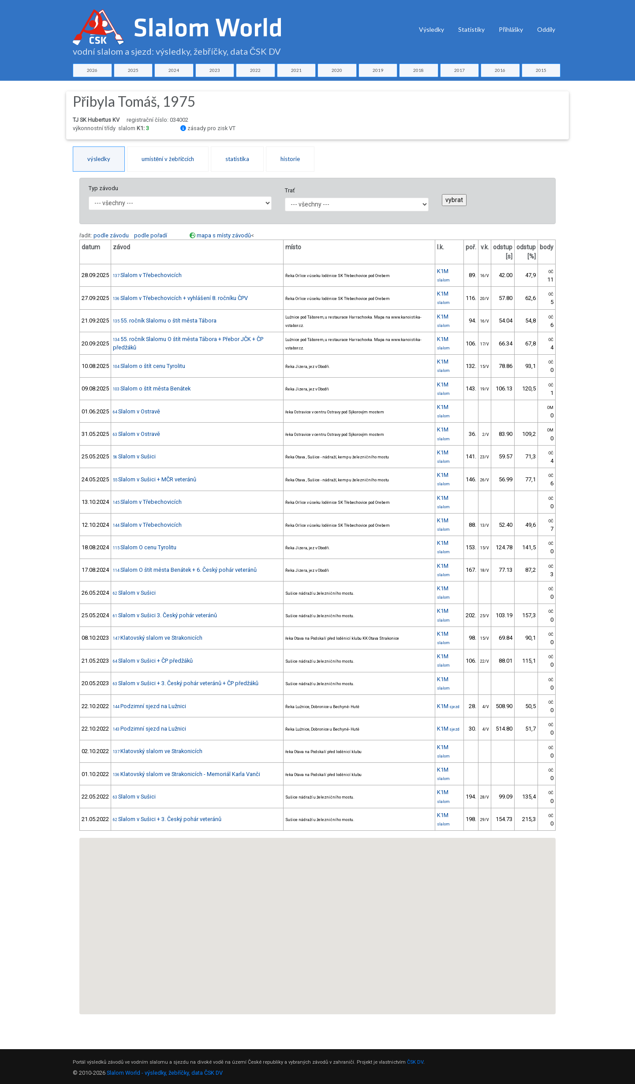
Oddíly (546, 29)
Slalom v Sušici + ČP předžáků (153, 660)
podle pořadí (150, 235)
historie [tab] (290, 158)
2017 (459, 70)
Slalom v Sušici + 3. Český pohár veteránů (167, 819)
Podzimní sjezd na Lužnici (149, 706)
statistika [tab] (237, 158)
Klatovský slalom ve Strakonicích (157, 637)
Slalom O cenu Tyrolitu (144, 547)
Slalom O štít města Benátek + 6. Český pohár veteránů (185, 569)
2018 (418, 70)
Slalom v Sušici (134, 456)
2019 (378, 70)
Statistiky (471, 29)
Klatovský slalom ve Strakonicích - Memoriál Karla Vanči (186, 774)
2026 (92, 70)
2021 (296, 70)
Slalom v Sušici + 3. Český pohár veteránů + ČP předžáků (185, 683)
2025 (133, 70)
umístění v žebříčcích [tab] (168, 158)
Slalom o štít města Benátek (151, 388)
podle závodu (111, 235)
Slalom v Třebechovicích (147, 275)
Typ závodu (103, 188)
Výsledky (431, 29)
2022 (255, 70)
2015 (541, 70)
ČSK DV (415, 1062)
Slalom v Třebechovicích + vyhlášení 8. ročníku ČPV (180, 298)
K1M (448, 706)
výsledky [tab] (98, 158)
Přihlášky (511, 29)
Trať (290, 190)
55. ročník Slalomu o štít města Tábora (165, 320)
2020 (337, 70)
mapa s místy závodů (224, 235)
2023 (214, 70)
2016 (500, 70)
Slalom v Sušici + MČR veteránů (154, 479)
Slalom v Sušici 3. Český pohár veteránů (165, 615)
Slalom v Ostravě (136, 411)
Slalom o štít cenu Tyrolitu (149, 366)
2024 (173, 70)
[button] (126, 983)
